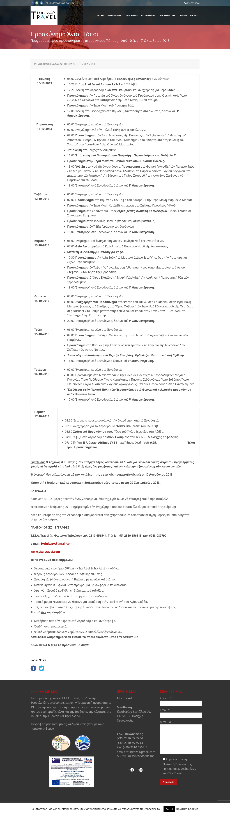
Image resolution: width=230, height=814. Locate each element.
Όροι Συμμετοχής (167, 15)
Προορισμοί (131, 15)
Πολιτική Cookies (187, 809)
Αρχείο (183, 15)
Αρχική (100, 15)
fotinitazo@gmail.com (56, 543)
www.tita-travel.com (45, 552)
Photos (194, 15)
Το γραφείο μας (115, 15)
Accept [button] (169, 809)
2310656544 (193, 3)
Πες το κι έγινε (148, 15)
